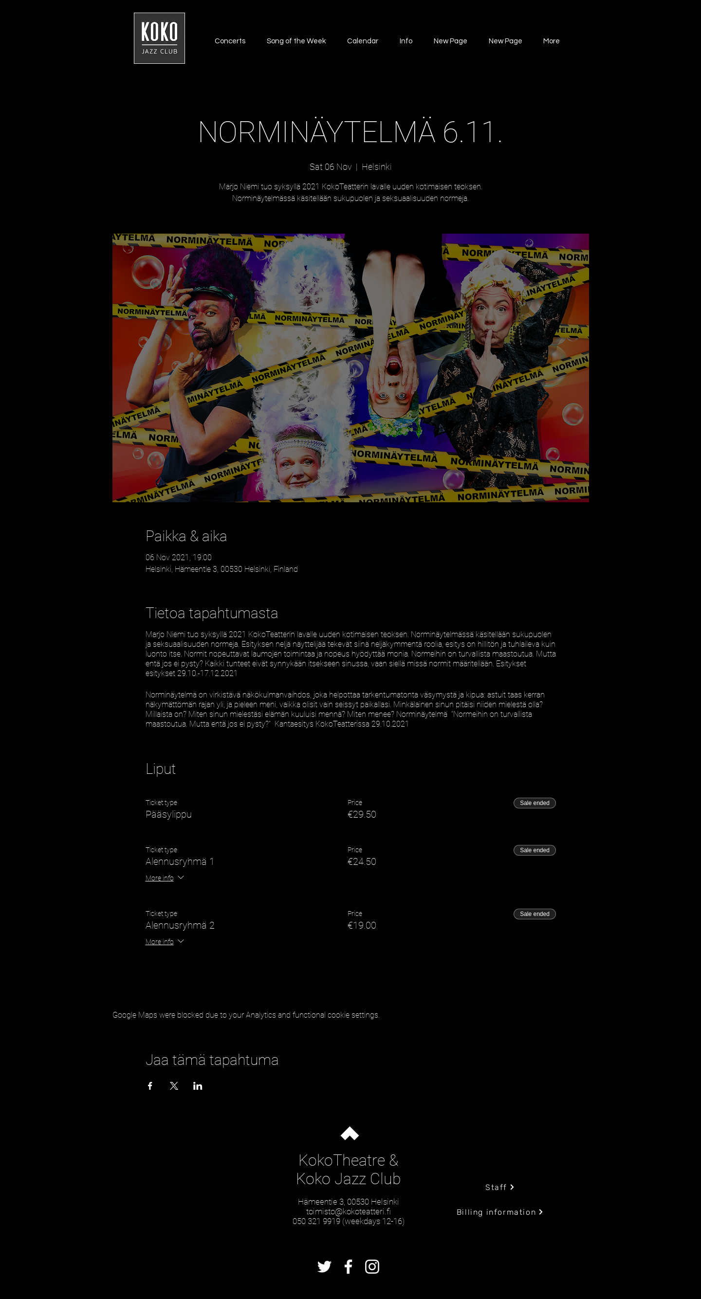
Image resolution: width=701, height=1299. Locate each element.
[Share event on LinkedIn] (198, 1086)
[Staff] (500, 1187)
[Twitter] (324, 1266)
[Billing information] (500, 1212)
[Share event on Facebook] (150, 1086)
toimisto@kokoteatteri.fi (348, 1211)
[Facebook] (348, 1266)
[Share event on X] (174, 1086)
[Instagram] (372, 1266)
